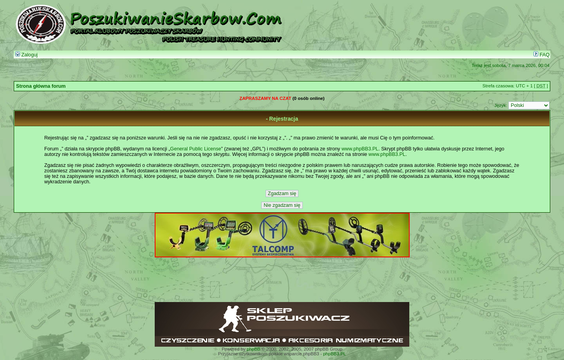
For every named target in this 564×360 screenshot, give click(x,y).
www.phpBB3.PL (360, 149)
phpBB (253, 349)
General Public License (195, 149)
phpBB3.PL (334, 353)
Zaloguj (26, 55)
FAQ (541, 55)
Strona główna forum (41, 86)
